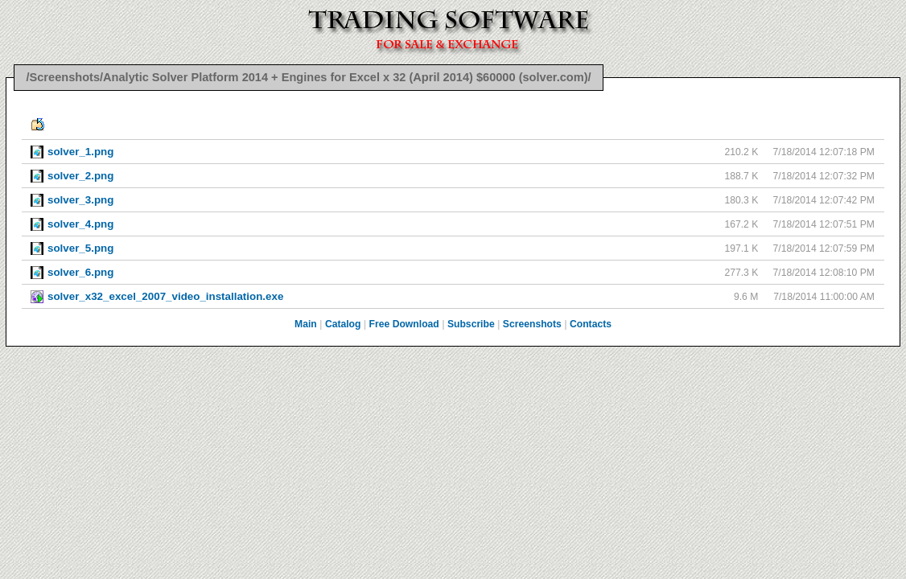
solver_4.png (80, 224)
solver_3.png (80, 200)
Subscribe (471, 324)
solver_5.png (80, 248)
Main (305, 324)
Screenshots (532, 324)
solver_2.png (80, 176)
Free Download (404, 324)
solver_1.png (80, 152)
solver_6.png (80, 272)
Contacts (591, 324)
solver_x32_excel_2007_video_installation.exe (165, 296)
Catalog (343, 324)
